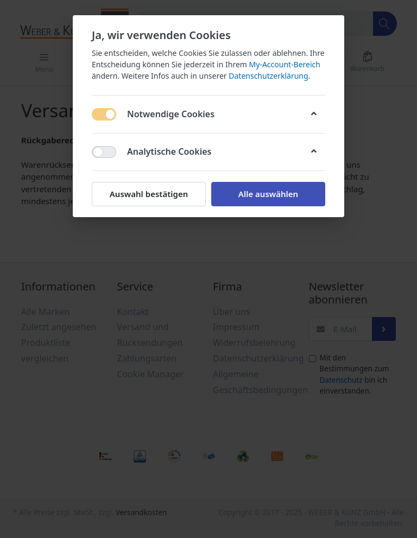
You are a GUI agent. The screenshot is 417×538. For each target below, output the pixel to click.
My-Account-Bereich (284, 64)
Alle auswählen (268, 193)
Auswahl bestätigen (149, 193)
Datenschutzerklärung (268, 76)
